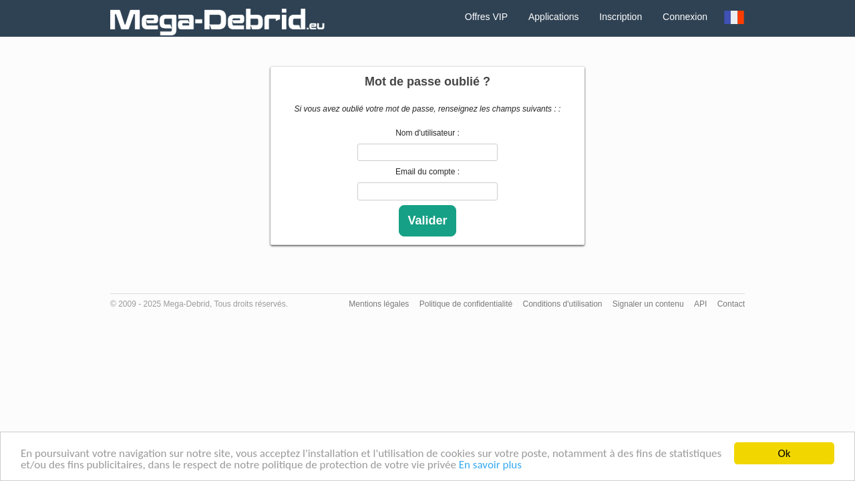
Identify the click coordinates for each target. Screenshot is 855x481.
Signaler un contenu (648, 304)
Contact (731, 304)
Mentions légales (379, 304)
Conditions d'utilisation (562, 304)
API (700, 304)
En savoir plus (490, 465)
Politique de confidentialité (465, 304)
